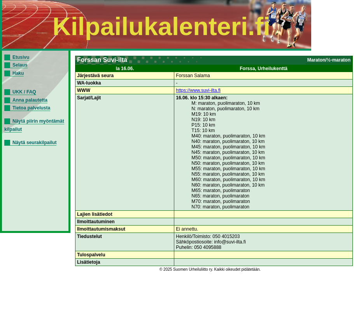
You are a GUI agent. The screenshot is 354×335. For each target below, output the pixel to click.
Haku (18, 73)
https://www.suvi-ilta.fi (198, 90)
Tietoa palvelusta (31, 108)
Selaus (20, 65)
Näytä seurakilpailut (34, 142)
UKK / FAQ (24, 92)
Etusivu (20, 57)
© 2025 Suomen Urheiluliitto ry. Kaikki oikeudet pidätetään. (210, 269)
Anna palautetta (29, 100)
